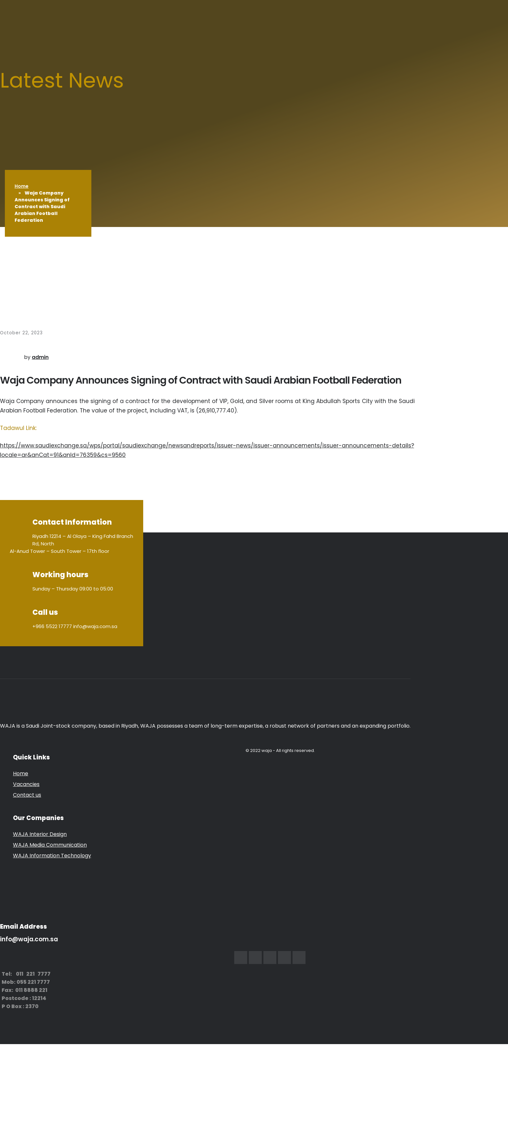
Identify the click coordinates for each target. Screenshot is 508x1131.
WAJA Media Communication (50, 845)
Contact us (27, 795)
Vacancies (26, 784)
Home (22, 186)
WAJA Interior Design (40, 834)
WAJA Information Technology (52, 855)
